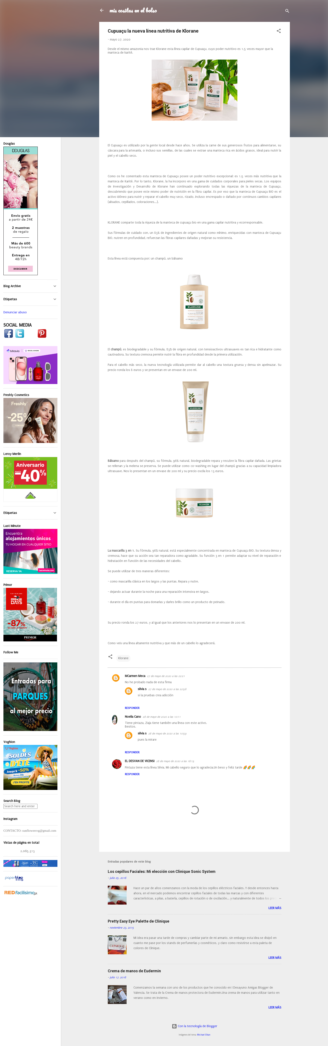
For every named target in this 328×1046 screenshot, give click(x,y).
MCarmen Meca (135, 676)
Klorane (123, 658)
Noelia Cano (133, 717)
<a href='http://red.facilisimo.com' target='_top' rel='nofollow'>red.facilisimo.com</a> (20, 893)
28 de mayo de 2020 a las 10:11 (162, 716)
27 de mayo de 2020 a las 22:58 (167, 689)
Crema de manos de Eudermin (134, 971)
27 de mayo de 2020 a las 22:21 (166, 676)
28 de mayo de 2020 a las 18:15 (175, 761)
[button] (278, 31)
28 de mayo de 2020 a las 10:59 (167, 733)
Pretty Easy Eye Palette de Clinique (138, 921)
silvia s (142, 689)
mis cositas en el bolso (133, 10)
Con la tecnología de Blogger (194, 1026)
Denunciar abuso (15, 312)
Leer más (274, 908)
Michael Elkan (203, 1035)
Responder (132, 708)
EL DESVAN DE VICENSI (139, 761)
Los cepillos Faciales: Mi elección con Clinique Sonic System (162, 871)
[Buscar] (287, 11)
